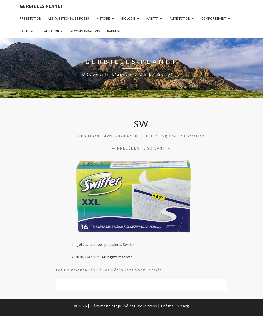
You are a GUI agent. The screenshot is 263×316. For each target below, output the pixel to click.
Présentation (30, 18)
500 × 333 (142, 136)
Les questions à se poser (68, 18)
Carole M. (92, 257)
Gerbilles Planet (41, 6)
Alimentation (180, 18)
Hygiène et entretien (182, 136)
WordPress (147, 305)
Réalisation (50, 31)
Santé (24, 31)
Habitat (152, 18)
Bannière (114, 31)
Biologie (128, 18)
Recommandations (85, 31)
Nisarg (183, 305)
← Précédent (127, 148)
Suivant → (159, 148)
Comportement (213, 18)
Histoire (103, 18)
